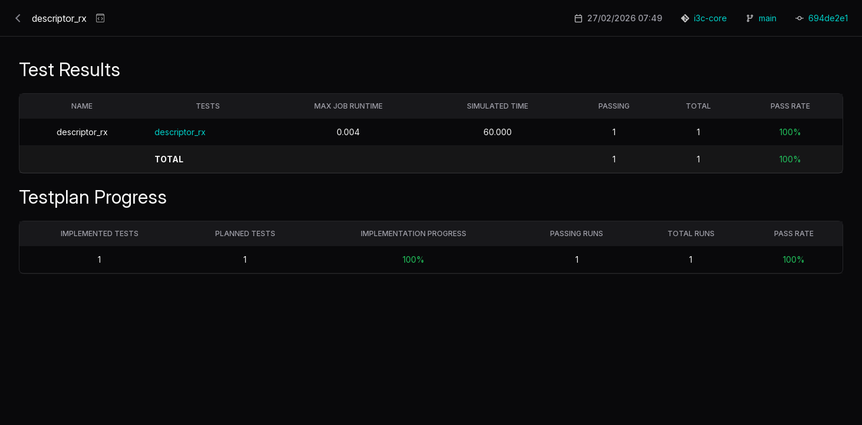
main (768, 18)
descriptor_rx (180, 132)
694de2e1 (828, 18)
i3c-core (710, 18)
